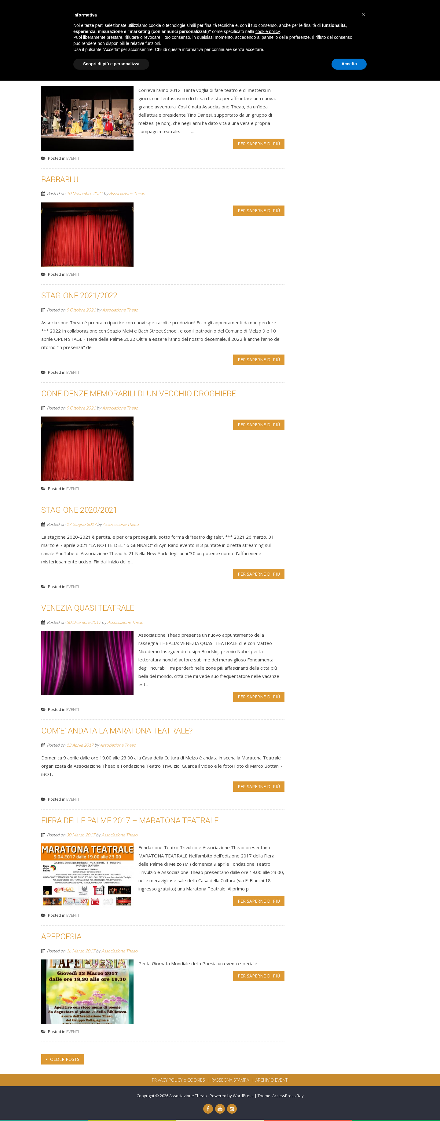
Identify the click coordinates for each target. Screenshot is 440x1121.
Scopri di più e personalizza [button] (111, 1104)
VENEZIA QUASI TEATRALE (87, 608)
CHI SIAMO (198, 14)
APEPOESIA (61, 936)
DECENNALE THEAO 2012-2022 (95, 63)
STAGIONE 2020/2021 (79, 510)
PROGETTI (288, 14)
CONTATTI (365, 14)
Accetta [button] (349, 1104)
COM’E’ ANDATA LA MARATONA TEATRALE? (117, 730)
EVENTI (72, 158)
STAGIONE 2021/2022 (79, 295)
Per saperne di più (259, 144)
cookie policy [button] (267, 1071)
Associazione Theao (119, 77)
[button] (364, 1055)
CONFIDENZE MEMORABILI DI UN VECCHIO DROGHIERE (138, 393)
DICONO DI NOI (327, 14)
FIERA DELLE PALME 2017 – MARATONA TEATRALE (129, 820)
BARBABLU (60, 179)
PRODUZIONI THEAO (244, 14)
